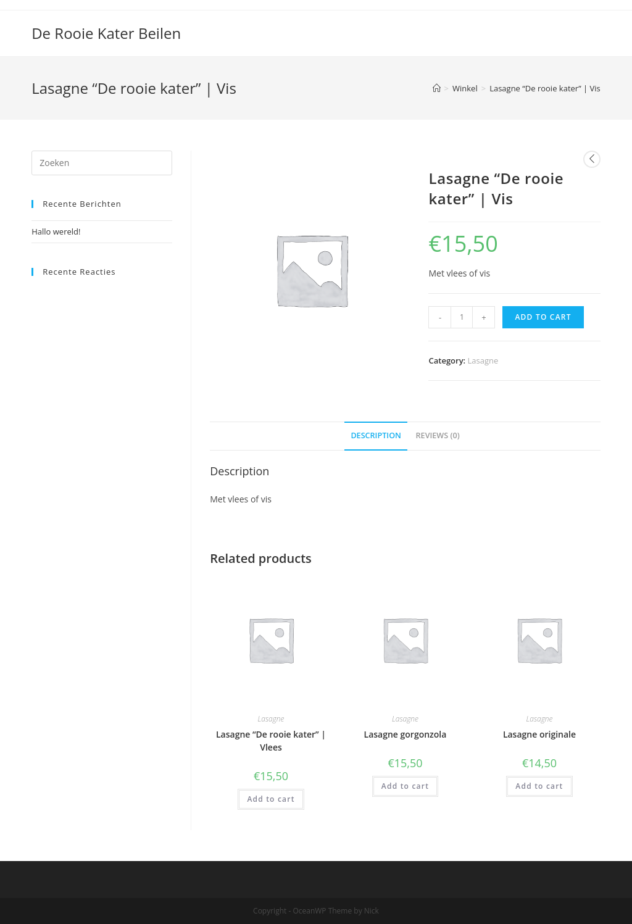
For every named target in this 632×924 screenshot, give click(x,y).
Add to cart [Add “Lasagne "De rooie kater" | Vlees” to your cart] (270, 799)
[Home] (437, 88)
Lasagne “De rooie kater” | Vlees (271, 740)
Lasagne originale (539, 734)
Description (376, 435)
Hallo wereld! (55, 231)
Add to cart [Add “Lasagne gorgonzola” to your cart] (405, 786)
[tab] (375, 436)
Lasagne (483, 360)
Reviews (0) (438, 435)
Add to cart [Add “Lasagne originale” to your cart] (539, 786)
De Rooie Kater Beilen (106, 33)
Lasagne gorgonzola (405, 734)
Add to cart (543, 317)
